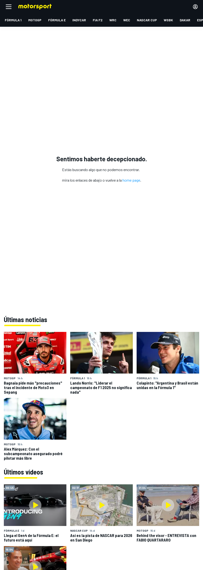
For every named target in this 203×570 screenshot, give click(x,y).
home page (131, 180)
